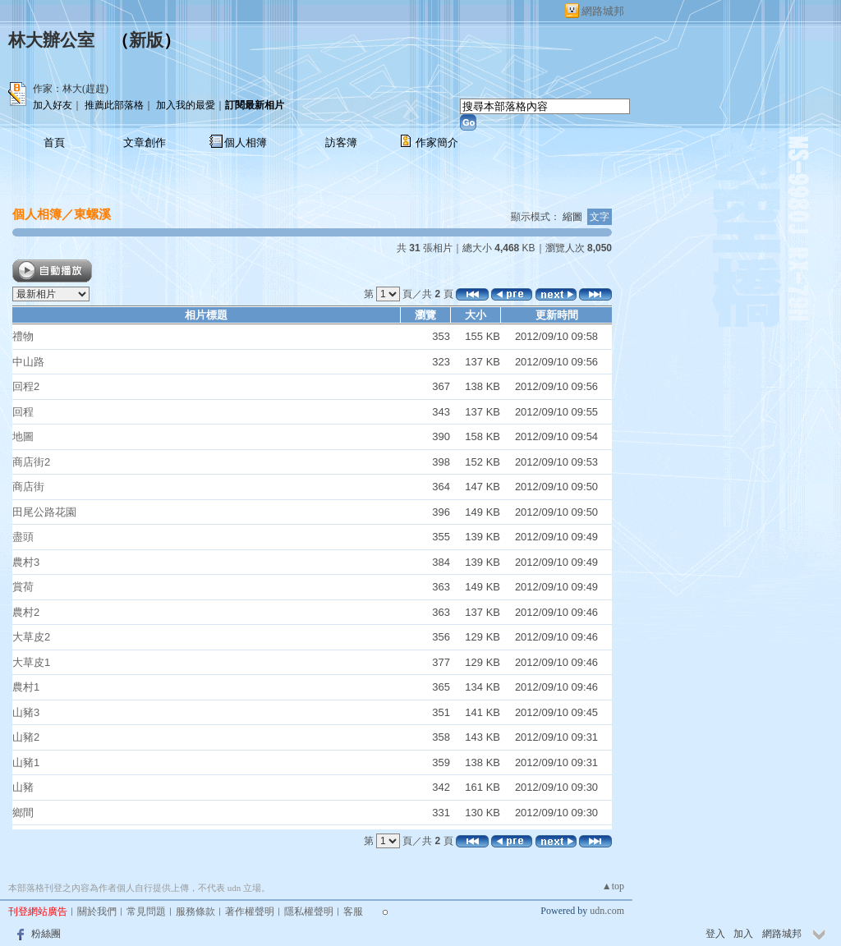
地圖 (23, 436)
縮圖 (572, 217)
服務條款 (195, 911)
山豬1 (25, 762)
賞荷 (23, 587)
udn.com (607, 910)
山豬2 (25, 737)
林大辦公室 (51, 40)
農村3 (25, 562)
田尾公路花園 (44, 512)
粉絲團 (46, 933)
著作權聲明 (249, 911)
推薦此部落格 (114, 105)
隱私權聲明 (308, 911)
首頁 (54, 142)
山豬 (23, 787)
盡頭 (23, 536)
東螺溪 (92, 214)
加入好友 (52, 105)
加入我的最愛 (185, 105)
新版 (146, 40)
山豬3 (25, 712)
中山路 (28, 362)
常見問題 (146, 911)
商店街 (28, 486)
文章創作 (144, 142)
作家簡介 (437, 142)
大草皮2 (31, 637)
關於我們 (97, 911)
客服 (353, 911)
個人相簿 (245, 142)
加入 (743, 933)
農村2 (25, 612)
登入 (715, 933)
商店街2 (31, 462)
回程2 (25, 386)
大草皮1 (31, 662)
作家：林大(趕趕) (70, 88)
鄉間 (23, 812)
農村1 (25, 687)
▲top (613, 886)
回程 (23, 412)
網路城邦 (602, 11)
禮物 (23, 336)
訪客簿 (341, 142)
